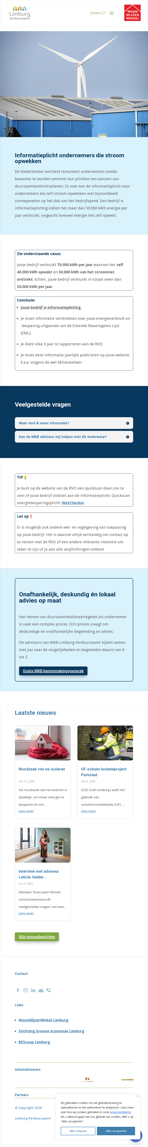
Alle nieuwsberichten (37, 936)
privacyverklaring (120, 1112)
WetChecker (73, 502)
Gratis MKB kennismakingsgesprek (53, 671)
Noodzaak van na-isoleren (42, 769)
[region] (98, 1116)
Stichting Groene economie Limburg (51, 1031)
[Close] (138, 1096)
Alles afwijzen (78, 1131)
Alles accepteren (116, 1131)
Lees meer (26, 811)
